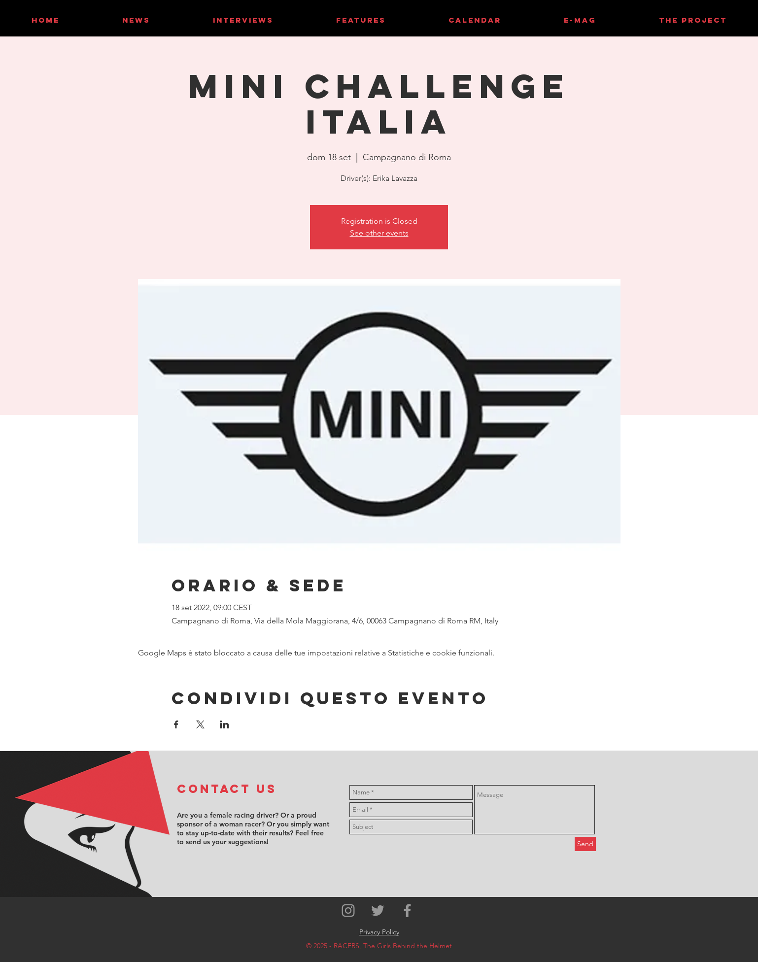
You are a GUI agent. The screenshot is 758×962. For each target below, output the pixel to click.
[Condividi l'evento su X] (200, 724)
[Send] (585, 844)
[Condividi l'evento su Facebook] (176, 724)
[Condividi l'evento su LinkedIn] (224, 724)
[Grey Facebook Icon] (407, 910)
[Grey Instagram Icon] (348, 910)
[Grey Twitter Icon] (377, 910)
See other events (379, 233)
